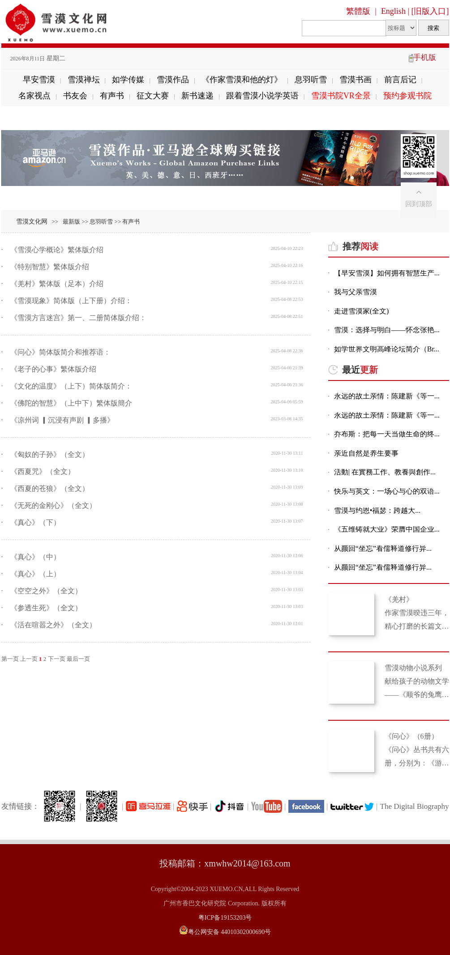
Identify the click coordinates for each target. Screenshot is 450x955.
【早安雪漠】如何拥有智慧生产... (387, 273)
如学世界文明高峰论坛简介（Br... (386, 349)
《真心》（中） (35, 557)
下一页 (56, 658)
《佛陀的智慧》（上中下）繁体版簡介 (71, 403)
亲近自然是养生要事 (366, 453)
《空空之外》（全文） (46, 591)
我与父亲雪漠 (355, 292)
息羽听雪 (311, 79)
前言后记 (400, 79)
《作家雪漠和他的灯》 (241, 79)
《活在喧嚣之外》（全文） (53, 625)
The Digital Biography (414, 806)
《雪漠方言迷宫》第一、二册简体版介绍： (78, 317)
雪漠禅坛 (84, 79)
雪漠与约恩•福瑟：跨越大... (377, 510)
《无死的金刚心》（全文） (53, 505)
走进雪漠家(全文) (361, 311)
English (393, 11)
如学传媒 (128, 79)
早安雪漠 (39, 79)
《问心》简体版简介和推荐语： (60, 352)
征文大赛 (153, 95)
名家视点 (34, 95)
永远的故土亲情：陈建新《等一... (387, 396)
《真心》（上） (35, 574)
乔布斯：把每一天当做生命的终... (387, 434)
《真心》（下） (35, 522)
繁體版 (358, 11)
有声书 (112, 95)
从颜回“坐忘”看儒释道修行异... (383, 548)
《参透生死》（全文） (46, 608)
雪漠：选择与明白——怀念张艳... (387, 330)
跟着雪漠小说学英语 (262, 95)
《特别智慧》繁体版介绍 (49, 266)
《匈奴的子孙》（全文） (49, 454)
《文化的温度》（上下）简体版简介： (71, 386)
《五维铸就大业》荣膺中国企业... (387, 529)
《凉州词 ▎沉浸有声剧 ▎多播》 (62, 420)
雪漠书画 (355, 79)
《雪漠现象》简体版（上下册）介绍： (71, 300)
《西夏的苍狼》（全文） (49, 488)
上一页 (29, 658)
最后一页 (78, 658)
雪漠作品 (173, 79)
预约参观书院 (407, 95)
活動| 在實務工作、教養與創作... (385, 472)
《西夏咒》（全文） (42, 471)
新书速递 (197, 95)
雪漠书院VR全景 (341, 95)
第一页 (10, 658)
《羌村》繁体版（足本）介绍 (56, 283)
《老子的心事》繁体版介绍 (53, 369)
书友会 (75, 95)
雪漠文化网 (31, 221)
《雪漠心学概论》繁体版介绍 (56, 250)
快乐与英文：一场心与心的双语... (387, 491)
